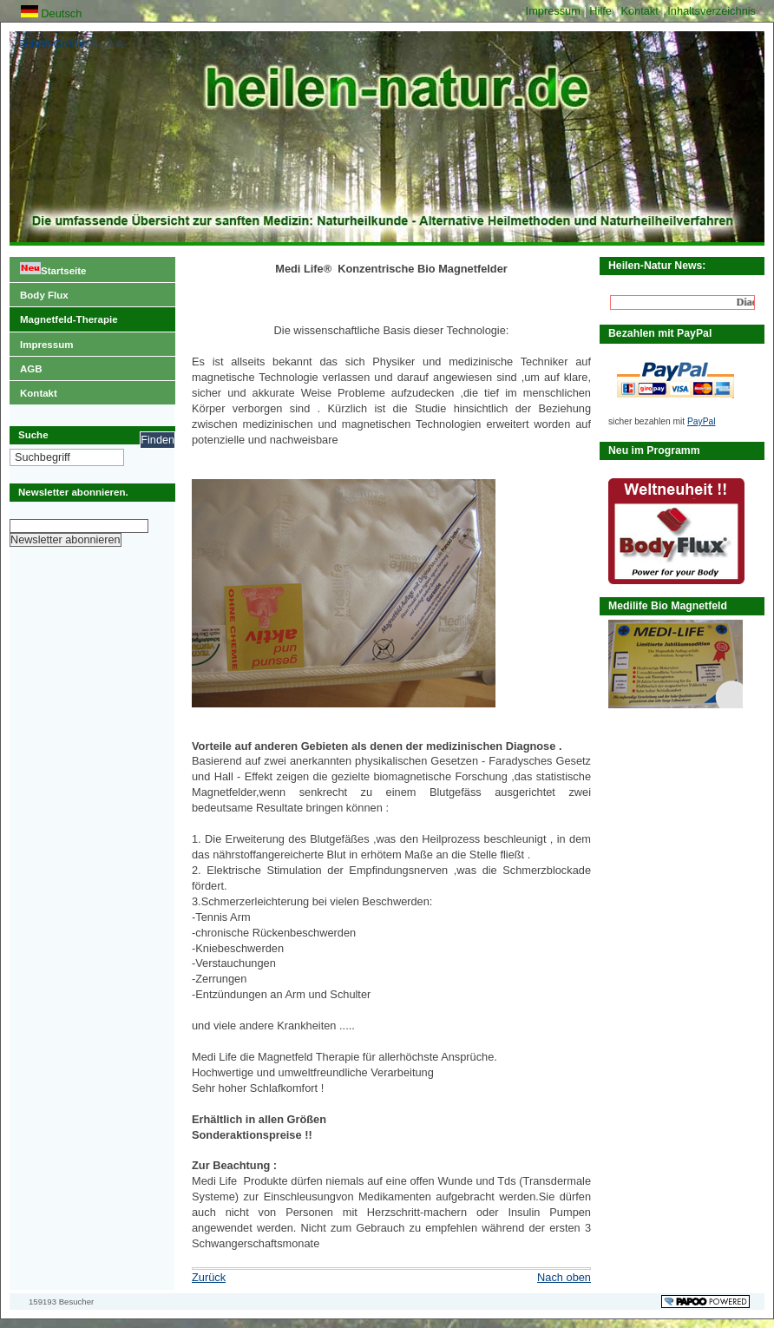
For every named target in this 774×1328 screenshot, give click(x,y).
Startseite (48, 266)
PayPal (701, 421)
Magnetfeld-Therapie (64, 316)
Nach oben (564, 1277)
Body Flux (39, 291)
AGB (26, 365)
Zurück (209, 1277)
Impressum (555, 10)
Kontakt (640, 10)
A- (122, 43)
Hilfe (601, 10)
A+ (97, 43)
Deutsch (51, 13)
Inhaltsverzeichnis (711, 10)
